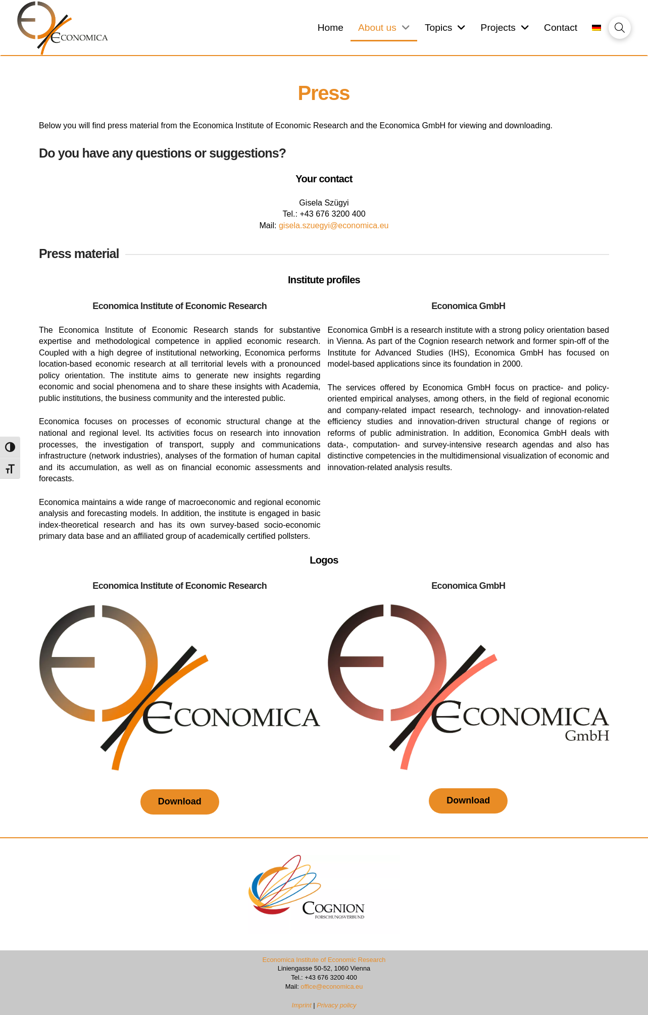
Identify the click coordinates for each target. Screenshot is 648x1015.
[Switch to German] (597, 28)
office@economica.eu (332, 986)
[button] (620, 28)
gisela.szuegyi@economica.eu (334, 225)
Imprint (303, 1005)
